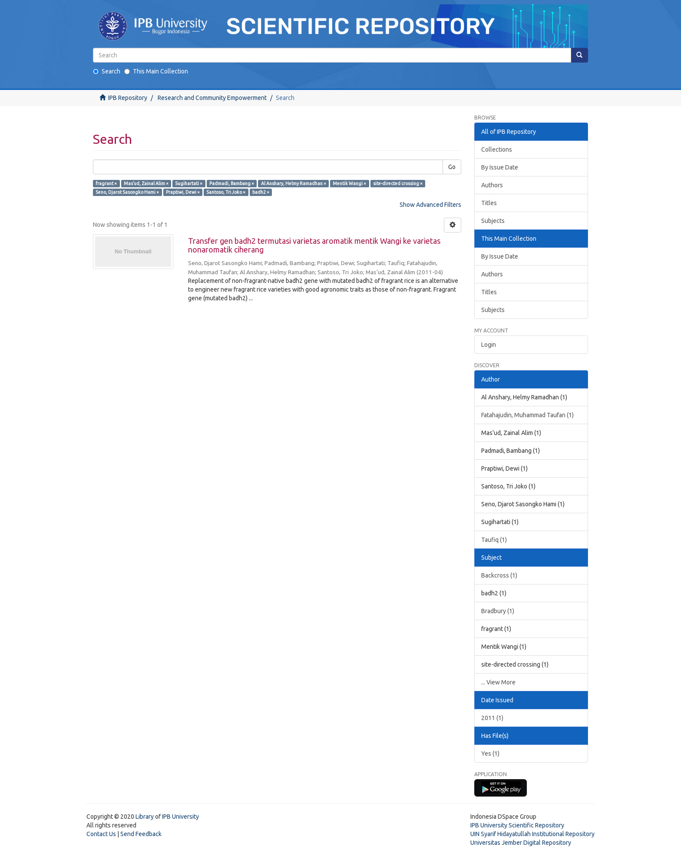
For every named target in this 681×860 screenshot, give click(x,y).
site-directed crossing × (398, 183)
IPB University (180, 816)
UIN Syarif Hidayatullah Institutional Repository (532, 833)
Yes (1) (490, 753)
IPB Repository (127, 97)
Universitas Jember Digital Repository (520, 842)
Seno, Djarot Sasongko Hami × (127, 192)
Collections (496, 149)
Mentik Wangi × (349, 183)
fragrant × (106, 183)
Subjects (493, 220)
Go (452, 166)
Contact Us (101, 833)
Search (106, 71)
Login (488, 344)
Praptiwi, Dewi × (183, 192)
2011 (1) (492, 717)
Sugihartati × (188, 183)
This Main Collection (156, 71)
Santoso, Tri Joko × (225, 192)
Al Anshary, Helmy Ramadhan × (293, 183)
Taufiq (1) (494, 539)
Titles (489, 202)
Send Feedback (141, 833)
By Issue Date (499, 167)
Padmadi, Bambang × (231, 183)
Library (145, 816)
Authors (492, 185)
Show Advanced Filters (430, 204)
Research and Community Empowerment (212, 97)
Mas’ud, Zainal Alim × (146, 183)
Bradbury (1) (497, 611)
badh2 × (260, 192)
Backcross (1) (499, 575)
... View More (498, 682)
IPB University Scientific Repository (517, 825)
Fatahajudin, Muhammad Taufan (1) (527, 415)
